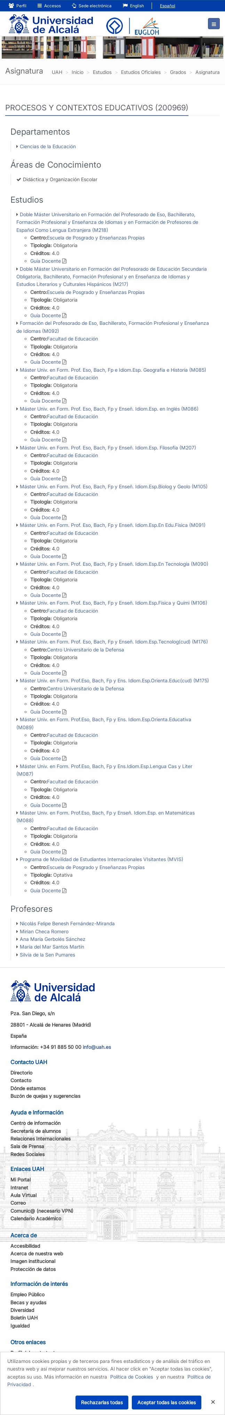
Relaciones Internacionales (40, 1139)
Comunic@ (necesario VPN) (41, 1211)
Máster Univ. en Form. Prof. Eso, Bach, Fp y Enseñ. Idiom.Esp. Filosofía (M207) (108, 447)
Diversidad (22, 1310)
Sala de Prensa (27, 1146)
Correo (18, 1203)
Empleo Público (27, 1294)
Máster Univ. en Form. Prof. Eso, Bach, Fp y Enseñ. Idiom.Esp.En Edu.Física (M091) (113, 525)
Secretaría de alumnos (35, 1131)
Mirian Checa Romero (44, 931)
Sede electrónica (92, 5)
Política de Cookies (131, 1377)
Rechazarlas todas (102, 1402)
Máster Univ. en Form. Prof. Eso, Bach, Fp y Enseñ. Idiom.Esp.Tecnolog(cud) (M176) (114, 642)
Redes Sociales (27, 1154)
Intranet (19, 1187)
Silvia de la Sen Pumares (47, 955)
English (133, 5)
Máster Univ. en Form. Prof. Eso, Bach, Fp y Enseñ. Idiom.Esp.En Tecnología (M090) (114, 564)
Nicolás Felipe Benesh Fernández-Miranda (67, 923)
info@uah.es (97, 1047)
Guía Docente (45, 261)
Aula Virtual (23, 1195)
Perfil (17, 5)
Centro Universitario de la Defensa (85, 649)
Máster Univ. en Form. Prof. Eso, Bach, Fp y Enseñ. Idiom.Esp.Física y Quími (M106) (113, 603)
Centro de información (35, 1123)
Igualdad (20, 1326)
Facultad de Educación (72, 339)
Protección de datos (33, 1269)
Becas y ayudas (28, 1302)
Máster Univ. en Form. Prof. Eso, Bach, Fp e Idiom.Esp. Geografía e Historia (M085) (113, 370)
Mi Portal (20, 1179)
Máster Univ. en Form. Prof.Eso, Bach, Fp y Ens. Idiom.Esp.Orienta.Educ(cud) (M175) (114, 680)
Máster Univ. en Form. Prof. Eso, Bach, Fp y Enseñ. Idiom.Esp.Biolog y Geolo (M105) (114, 486)
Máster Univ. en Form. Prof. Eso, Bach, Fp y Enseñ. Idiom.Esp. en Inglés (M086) (109, 409)
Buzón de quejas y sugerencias (45, 1096)
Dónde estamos (28, 1088)
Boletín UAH (24, 1318)
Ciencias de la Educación (48, 146)
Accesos (49, 5)
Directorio (21, 1073)
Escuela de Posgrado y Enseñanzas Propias (96, 238)
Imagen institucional (32, 1261)
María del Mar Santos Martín (52, 947)
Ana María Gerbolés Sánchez (53, 939)
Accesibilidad (25, 1246)
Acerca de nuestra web (36, 1253)
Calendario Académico (35, 1218)
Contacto (20, 1080)
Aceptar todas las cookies (166, 1402)
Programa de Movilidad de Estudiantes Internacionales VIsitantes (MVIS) (101, 859)
